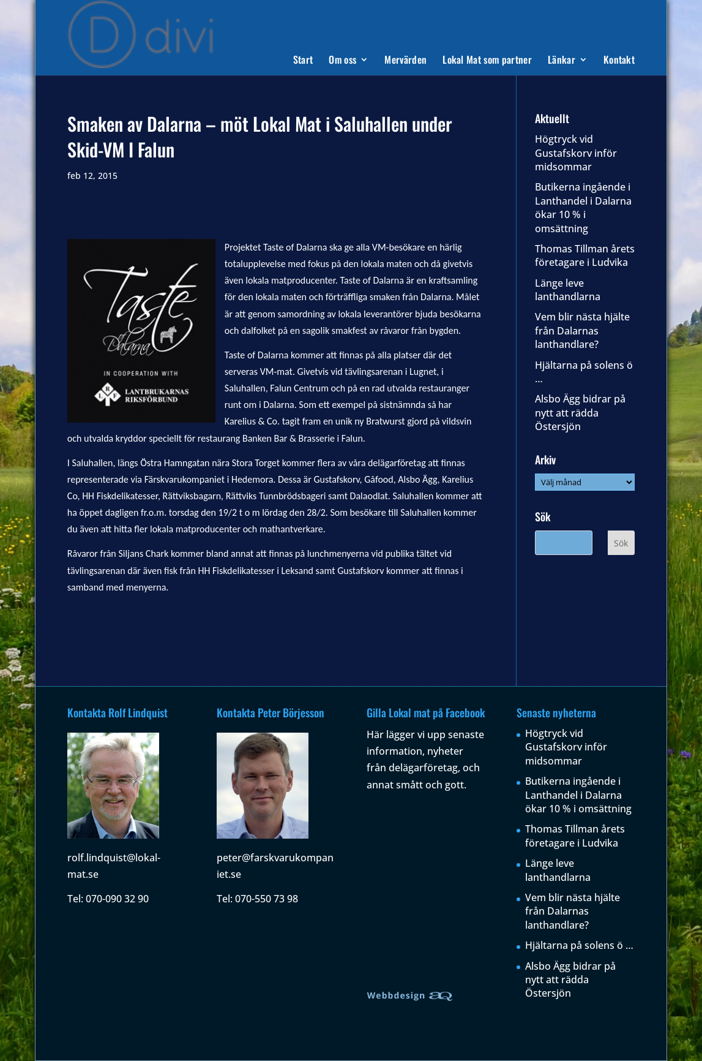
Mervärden (405, 61)
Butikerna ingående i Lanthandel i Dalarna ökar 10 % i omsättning (583, 207)
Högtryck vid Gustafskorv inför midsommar (576, 152)
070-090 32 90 (117, 898)
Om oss (342, 61)
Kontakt (619, 61)
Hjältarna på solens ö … (579, 945)
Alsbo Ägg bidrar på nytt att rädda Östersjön (580, 412)
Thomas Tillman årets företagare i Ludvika (585, 255)
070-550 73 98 (266, 898)
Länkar (561, 61)
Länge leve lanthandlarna (567, 289)
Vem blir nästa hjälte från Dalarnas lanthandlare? (582, 330)
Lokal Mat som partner (487, 61)
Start (303, 61)
